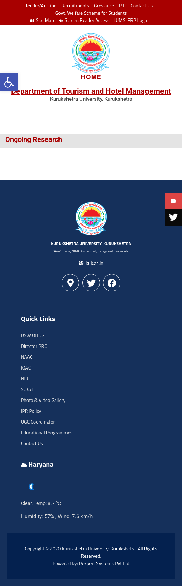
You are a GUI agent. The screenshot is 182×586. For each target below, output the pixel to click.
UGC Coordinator (38, 421)
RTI (122, 5)
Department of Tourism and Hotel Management (91, 91)
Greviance (104, 5)
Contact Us (141, 5)
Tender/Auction (40, 5)
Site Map (42, 20)
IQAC (26, 367)
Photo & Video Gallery (43, 400)
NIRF (26, 378)
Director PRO (34, 346)
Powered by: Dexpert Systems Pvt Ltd (91, 563)
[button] (9, 82)
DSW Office (32, 335)
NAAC (27, 356)
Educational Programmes (46, 432)
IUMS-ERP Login (131, 20)
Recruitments (75, 5)
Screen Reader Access (84, 20)
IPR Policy (31, 410)
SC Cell (27, 389)
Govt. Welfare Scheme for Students (91, 12)
